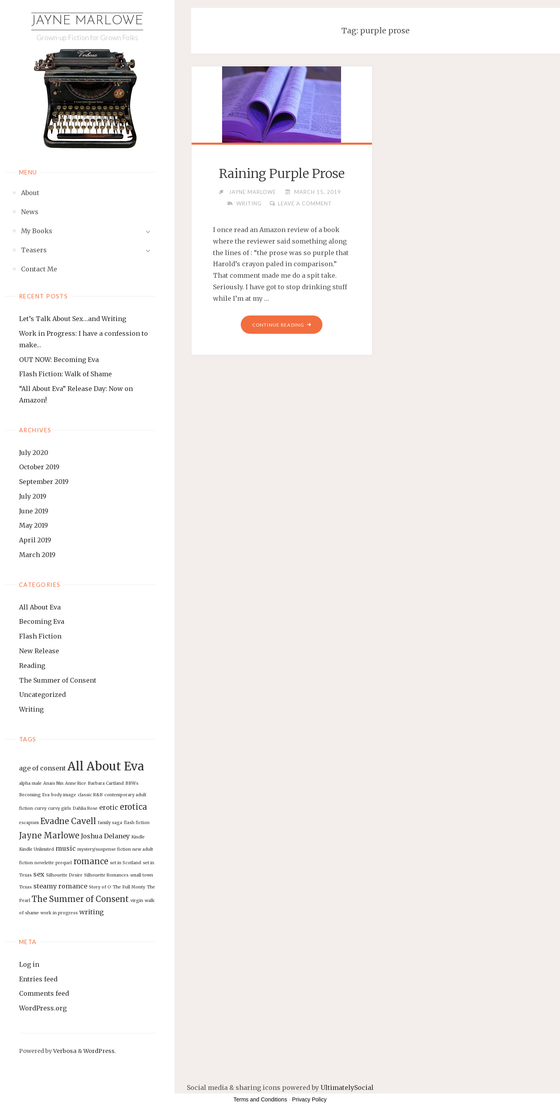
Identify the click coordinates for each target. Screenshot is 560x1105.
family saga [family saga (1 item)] (110, 822)
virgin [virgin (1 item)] (136, 900)
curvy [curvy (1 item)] (40, 808)
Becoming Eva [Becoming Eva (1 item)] (34, 794)
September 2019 (44, 482)
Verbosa (64, 1051)
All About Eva (40, 607)
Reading (32, 666)
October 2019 (39, 467)
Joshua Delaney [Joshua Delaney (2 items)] (105, 836)
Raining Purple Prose (282, 174)
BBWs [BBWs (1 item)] (131, 783)
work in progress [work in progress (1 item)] (59, 912)
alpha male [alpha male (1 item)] (30, 783)
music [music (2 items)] (66, 848)
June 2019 (33, 511)
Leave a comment (306, 203)
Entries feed (38, 979)
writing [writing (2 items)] (91, 912)
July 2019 (32, 496)
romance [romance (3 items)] (90, 861)
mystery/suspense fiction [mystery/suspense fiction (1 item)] (104, 849)
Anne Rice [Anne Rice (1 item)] (75, 783)
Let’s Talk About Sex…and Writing (72, 319)
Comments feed (44, 994)
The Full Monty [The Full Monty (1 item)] (129, 887)
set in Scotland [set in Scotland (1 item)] (125, 862)
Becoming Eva (41, 621)
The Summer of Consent (57, 680)
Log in (29, 964)
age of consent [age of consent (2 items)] (42, 768)
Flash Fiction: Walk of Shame (65, 374)
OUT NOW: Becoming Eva (59, 360)
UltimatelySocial (347, 1087)
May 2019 (33, 526)
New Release (39, 651)
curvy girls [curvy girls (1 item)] (59, 808)
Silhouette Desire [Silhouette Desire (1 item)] (64, 875)
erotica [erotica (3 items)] (133, 807)
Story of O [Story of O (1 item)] (100, 887)
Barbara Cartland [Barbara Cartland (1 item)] (106, 783)
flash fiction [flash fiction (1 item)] (137, 822)
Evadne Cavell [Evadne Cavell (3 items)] (68, 821)
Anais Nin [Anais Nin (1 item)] (53, 783)
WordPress (99, 1051)
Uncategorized (42, 695)
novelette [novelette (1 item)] (44, 862)
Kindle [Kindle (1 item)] (138, 837)
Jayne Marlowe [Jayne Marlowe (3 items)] (49, 835)
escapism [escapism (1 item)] (29, 822)
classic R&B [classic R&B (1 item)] (90, 794)
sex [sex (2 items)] (38, 874)
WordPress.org (43, 1008)
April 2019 (35, 540)
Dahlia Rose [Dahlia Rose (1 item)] (85, 808)
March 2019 (37, 555)
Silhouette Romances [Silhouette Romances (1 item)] (106, 875)
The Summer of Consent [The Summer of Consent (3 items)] (80, 899)
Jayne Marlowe (87, 21)
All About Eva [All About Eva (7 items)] (105, 766)
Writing (31, 709)
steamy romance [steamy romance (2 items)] (60, 886)
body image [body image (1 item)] (63, 794)
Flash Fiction (40, 636)
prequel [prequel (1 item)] (64, 862)
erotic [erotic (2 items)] (108, 807)
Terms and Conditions (260, 1099)
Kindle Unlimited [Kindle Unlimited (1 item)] (36, 849)
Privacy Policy (309, 1099)
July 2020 (33, 453)
